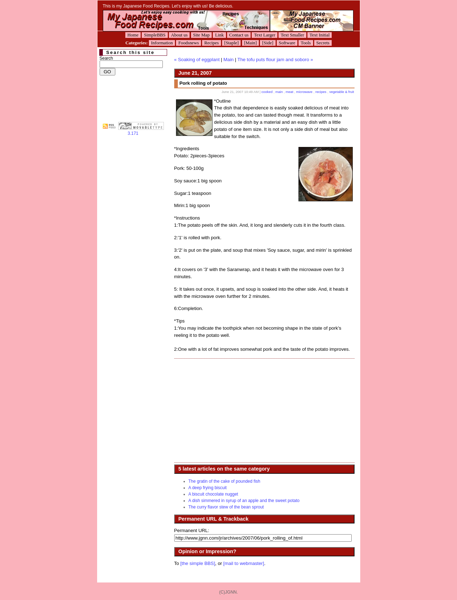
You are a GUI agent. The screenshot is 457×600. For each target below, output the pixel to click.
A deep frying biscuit (208, 487)
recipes (320, 92)
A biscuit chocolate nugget (213, 494)
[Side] (267, 42)
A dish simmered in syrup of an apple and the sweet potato (244, 500)
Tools (306, 42)
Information (162, 42)
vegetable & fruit (341, 92)
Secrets (323, 42)
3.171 (141, 131)
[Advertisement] (234, 410)
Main (229, 59)
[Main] (250, 42)
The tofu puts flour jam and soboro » (275, 59)
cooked (266, 92)
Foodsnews (188, 42)
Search (106, 58)
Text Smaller (292, 35)
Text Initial (320, 35)
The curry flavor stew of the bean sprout (226, 507)
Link (219, 35)
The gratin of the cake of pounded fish (224, 481)
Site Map (201, 35)
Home (133, 35)
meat (289, 92)
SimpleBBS (154, 35)
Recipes (211, 42)
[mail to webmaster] (243, 563)
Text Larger (264, 35)
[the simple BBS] (197, 563)
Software (287, 42)
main (279, 92)
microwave (304, 92)
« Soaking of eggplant (197, 59)
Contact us (238, 35)
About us (179, 35)
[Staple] (231, 42)
